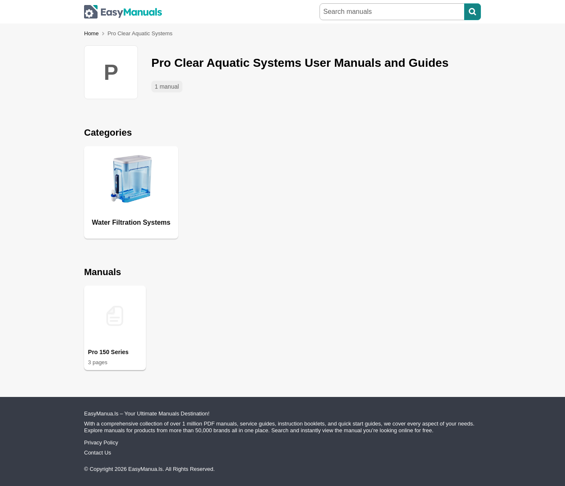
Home (91, 33)
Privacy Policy (101, 442)
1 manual (167, 86)
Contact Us (97, 452)
